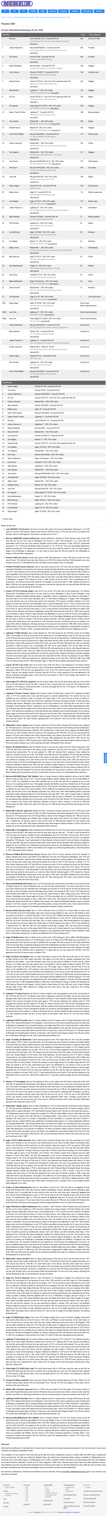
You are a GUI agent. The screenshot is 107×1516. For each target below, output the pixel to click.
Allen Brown (37, 1512)
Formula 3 (26, 1504)
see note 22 (34, 237)
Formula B (67, 1498)
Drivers (5, 1491)
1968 (26, 1489)
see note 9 (34, 117)
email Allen (66, 1472)
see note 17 (34, 182)
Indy (4, 1499)
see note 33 (34, 337)
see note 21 (34, 228)
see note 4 (34, 77)
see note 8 (54, 108)
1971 (26, 1495)
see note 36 (34, 377)
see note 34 (34, 352)
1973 (26, 1498)
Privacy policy (62, 1512)
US (46, 1487)
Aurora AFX (47, 1504)
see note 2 (34, 53)
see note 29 (52, 299)
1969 (26, 1491)
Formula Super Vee (70, 1495)
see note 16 (34, 173)
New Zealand (49, 1495)
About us (69, 1512)
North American (70, 1487)
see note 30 (34, 308)
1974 (26, 1500)
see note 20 (34, 213)
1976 (55, 1495)
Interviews (8, 1495)
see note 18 (34, 197)
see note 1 (34, 44)
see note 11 (56, 130)
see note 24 (34, 253)
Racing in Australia (90, 1498)
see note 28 (34, 293)
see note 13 (34, 148)
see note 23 (53, 244)
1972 (26, 1496)
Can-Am (6, 1502)
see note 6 (55, 93)
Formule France (69, 1502)
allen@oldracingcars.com (80, 1472)
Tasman (6, 1506)
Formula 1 (6, 1485)
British (47, 1489)
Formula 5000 (47, 1485)
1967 (26, 1487)
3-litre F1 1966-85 (9, 1487)
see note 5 (34, 86)
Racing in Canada (89, 1502)
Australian (48, 1496)
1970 (26, 1493)
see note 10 (56, 124)
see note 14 (34, 157)
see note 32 (45, 321)
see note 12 (34, 139)
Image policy (76, 1512)
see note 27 (54, 284)
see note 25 (34, 262)
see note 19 (51, 204)
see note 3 (34, 62)
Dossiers (88, 1487)
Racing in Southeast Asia (92, 1495)
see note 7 (34, 102)
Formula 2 (26, 1485)
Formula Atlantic (69, 1485)
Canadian (48, 1493)
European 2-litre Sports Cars (93, 1491)
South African (69, 1491)
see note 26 (34, 271)
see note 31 (49, 315)
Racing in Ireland (89, 1506)
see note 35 (34, 367)
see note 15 (56, 164)
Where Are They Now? (11, 1493)
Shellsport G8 (47, 1500)
